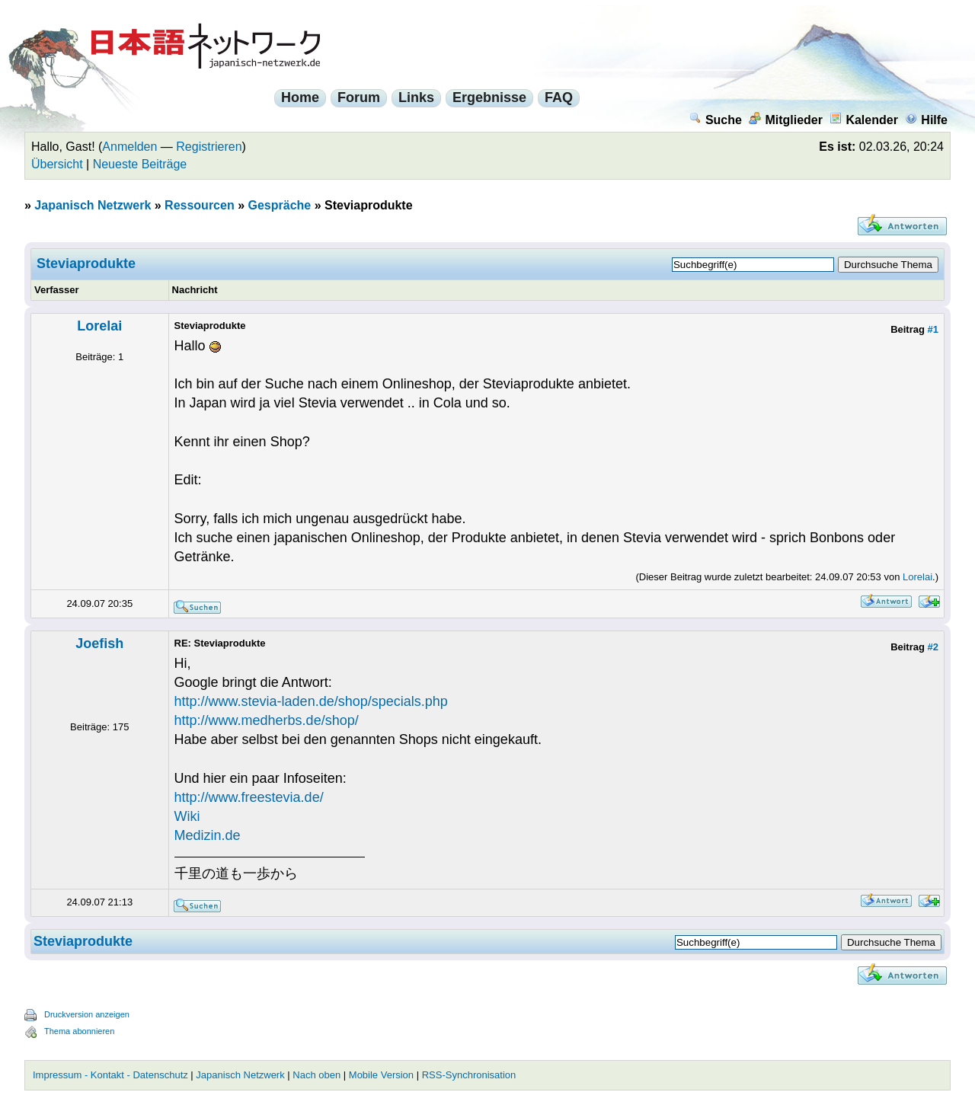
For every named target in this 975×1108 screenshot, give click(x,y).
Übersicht (57, 164)
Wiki (187, 816)
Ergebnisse (489, 97)
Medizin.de (207, 835)
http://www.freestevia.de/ (249, 797)
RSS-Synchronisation (469, 1075)
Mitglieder (786, 119)
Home (300, 97)
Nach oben (316, 1075)
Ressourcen (200, 205)
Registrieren (208, 146)
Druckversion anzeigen (86, 1014)
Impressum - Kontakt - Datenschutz (110, 1075)
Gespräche (279, 205)
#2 (933, 647)
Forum (358, 97)
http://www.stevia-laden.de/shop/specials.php (311, 701)
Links (416, 97)
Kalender (863, 119)
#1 (933, 329)
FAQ (559, 97)
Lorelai (99, 326)
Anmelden (129, 146)
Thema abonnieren (79, 1031)
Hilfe (926, 119)
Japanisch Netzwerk (92, 205)
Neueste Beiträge (140, 164)
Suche (715, 119)
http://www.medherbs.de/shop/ (266, 720)
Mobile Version (381, 1075)
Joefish (99, 643)
